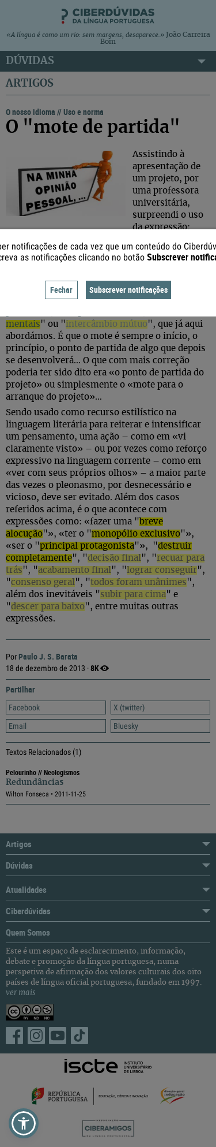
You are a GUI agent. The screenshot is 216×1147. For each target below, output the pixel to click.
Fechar (61, 289)
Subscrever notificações (128, 289)
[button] (24, 1123)
